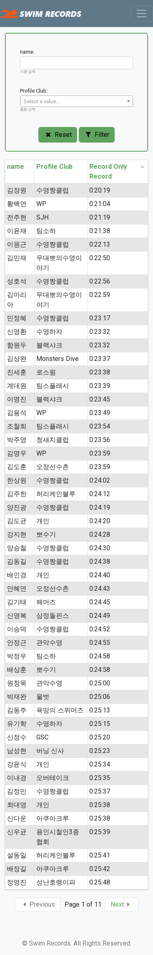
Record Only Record (117, 171)
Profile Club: (34, 91)
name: (27, 52)
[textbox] (76, 101)
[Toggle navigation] (141, 13)
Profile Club (60, 167)
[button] (121, 905)
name (20, 167)
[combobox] (76, 101)
